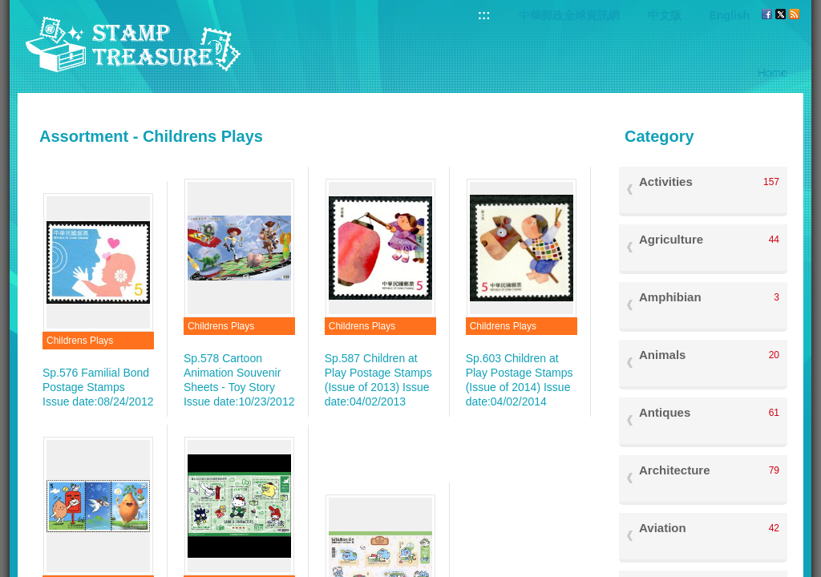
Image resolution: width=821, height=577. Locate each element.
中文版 (664, 15)
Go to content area (8, 8)
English (730, 15)
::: (484, 15)
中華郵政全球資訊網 (569, 15)
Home (772, 73)
